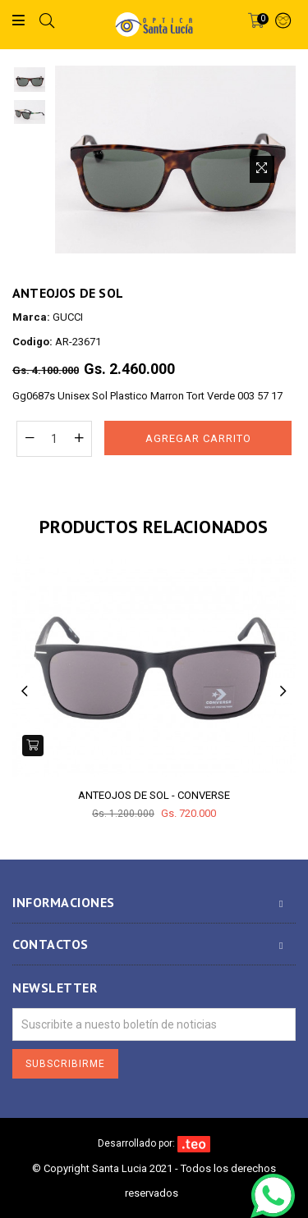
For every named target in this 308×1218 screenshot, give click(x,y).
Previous (24, 690)
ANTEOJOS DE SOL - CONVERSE (154, 795)
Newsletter (54, 988)
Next (283, 690)
